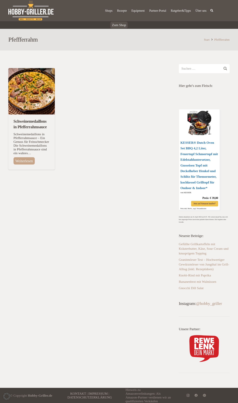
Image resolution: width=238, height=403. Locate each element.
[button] (6, 396)
